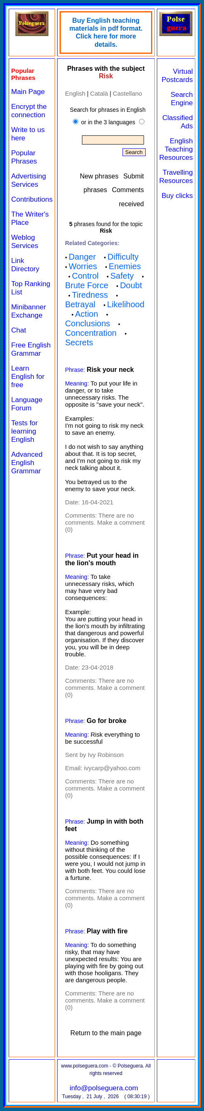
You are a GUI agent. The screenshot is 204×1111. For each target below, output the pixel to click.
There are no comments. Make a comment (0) (105, 522)
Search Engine (181, 99)
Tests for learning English (24, 431)
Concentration (91, 332)
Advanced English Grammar (27, 463)
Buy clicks (177, 196)
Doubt (131, 285)
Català (99, 93)
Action (86, 313)
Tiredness (90, 294)
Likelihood (125, 304)
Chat (18, 330)
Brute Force (86, 285)
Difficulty (123, 256)
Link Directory (25, 265)
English (75, 93)
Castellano (127, 93)
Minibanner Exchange (28, 311)
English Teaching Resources (176, 149)
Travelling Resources (176, 177)
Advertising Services (28, 180)
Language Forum (27, 404)
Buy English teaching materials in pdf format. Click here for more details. (105, 32)
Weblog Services (24, 242)
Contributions (32, 199)
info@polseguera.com (104, 1088)
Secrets (79, 342)
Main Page (28, 92)
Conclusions (87, 323)
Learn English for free (27, 376)
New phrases (99, 176)
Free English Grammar (30, 349)
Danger (82, 256)
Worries (83, 266)
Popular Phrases (24, 157)
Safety (122, 275)
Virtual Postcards (177, 75)
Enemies (125, 266)
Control (85, 275)
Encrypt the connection (29, 111)
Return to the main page (106, 1032)
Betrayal (80, 304)
